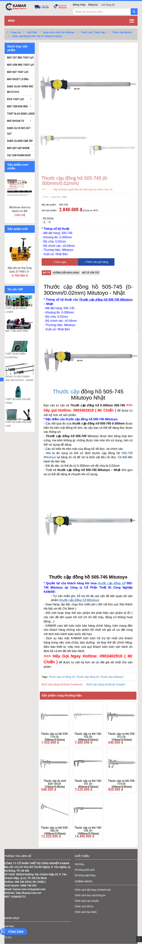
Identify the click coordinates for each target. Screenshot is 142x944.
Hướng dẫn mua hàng (66, 272)
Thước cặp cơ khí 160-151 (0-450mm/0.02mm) (88, 783)
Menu (11, 20)
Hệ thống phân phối (85, 869)
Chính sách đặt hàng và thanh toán (93, 889)
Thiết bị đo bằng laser (21, 113)
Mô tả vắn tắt (90, 272)
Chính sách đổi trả (84, 906)
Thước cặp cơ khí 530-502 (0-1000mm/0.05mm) (54, 830)
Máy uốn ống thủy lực (20, 64)
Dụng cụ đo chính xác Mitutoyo (59, 32)
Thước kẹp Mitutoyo (112, 676)
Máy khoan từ (15, 120)
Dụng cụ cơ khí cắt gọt (18, 131)
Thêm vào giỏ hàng (96, 261)
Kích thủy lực (15, 99)
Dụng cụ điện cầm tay (20, 140)
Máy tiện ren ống (17, 106)
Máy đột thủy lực (17, 72)
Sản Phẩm (32, 32)
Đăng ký (93, 4)
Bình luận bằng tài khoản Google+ (106, 684)
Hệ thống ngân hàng (85, 875)
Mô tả (46, 272)
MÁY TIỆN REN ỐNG (16, 331)
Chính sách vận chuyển (87, 900)
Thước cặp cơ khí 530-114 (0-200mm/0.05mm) (121, 783)
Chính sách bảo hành (86, 911)
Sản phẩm (9, 931)
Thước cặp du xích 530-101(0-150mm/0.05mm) (54, 783)
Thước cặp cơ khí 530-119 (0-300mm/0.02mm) (54, 736)
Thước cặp (66, 391)
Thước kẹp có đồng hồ (62, 676)
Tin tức (8, 937)
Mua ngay (59, 261)
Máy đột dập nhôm (18, 148)
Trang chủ (15, 32)
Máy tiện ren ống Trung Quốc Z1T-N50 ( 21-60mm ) (20, 271)
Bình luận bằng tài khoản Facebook (62, 684)
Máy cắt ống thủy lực (20, 57)
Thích (45, 197)
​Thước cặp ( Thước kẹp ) (93, 32)
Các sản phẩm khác (19, 155)
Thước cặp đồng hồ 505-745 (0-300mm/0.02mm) (36, 36)
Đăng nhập (79, 4)
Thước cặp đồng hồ (122, 32)
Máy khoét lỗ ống (18, 79)
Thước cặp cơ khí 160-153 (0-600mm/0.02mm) (88, 736)
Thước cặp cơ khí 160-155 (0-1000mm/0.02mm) (88, 830)
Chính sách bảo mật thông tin (90, 895)
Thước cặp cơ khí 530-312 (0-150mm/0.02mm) (121, 736)
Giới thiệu (79, 864)
